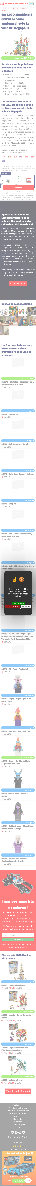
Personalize (26, 606)
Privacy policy (18, 609)
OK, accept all (18, 603)
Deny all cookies (12, 606)
